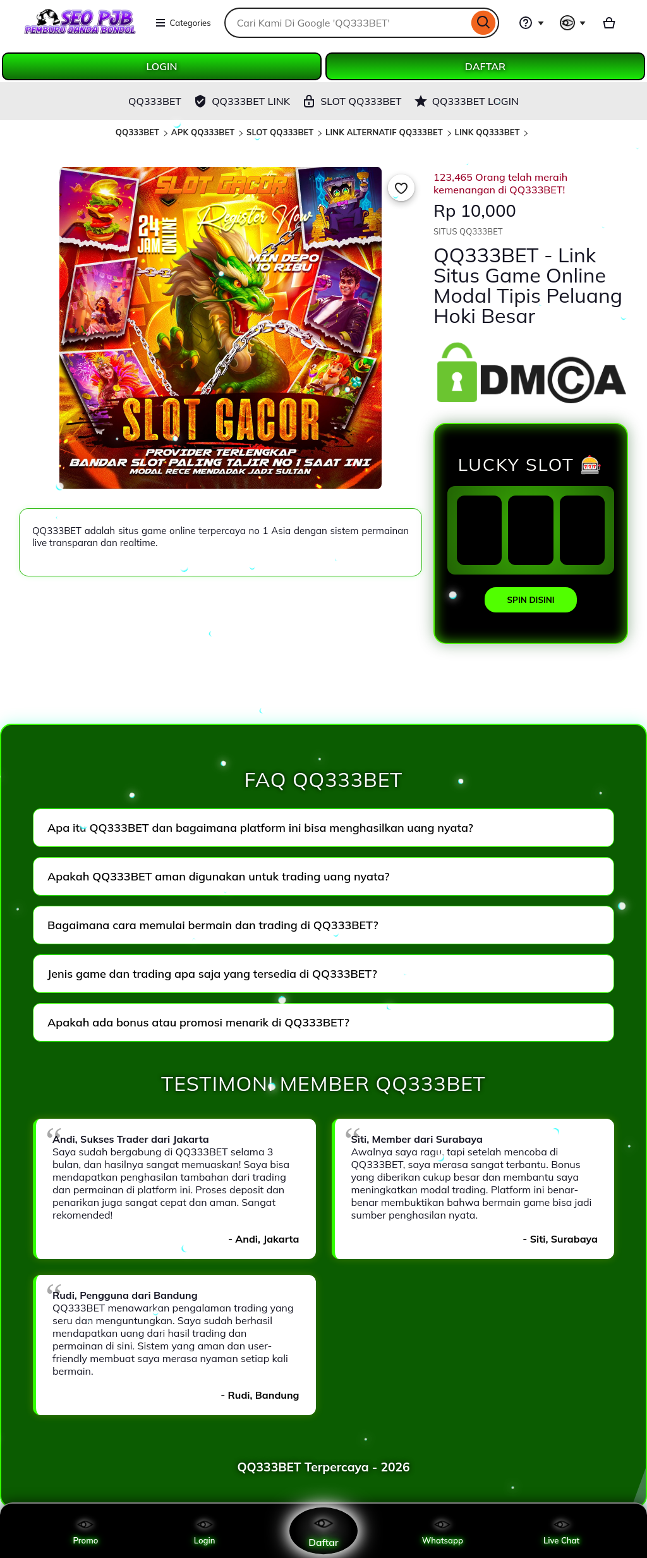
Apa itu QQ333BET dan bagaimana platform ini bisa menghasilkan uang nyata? (260, 827)
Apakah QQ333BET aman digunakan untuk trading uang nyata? (218, 876)
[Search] (483, 23)
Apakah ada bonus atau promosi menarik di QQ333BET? (198, 1022)
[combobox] (346, 23)
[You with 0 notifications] (573, 23)
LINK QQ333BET (487, 132)
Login (204, 1530)
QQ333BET (138, 132)
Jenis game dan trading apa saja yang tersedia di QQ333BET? (212, 973)
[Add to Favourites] (401, 187)
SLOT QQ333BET (280, 132)
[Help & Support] (531, 23)
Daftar (323, 1530)
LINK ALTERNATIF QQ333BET (384, 132)
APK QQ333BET (203, 132)
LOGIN (162, 66)
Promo (85, 1530)
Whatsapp (442, 1530)
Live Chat (561, 1530)
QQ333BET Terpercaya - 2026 (323, 1467)
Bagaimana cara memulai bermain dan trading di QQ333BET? (212, 925)
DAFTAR (485, 66)
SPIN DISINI (530, 600)
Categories (183, 22)
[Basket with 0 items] (609, 23)
